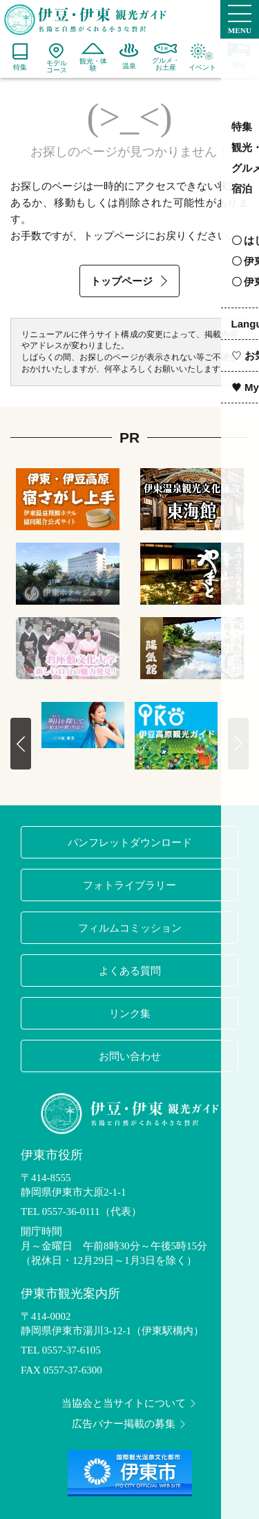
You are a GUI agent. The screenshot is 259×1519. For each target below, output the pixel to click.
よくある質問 (130, 970)
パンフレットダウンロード (130, 842)
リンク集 (130, 1013)
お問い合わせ (130, 1056)
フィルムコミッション (130, 928)
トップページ (130, 281)
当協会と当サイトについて (129, 1403)
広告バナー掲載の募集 (130, 1424)
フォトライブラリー (129, 885)
